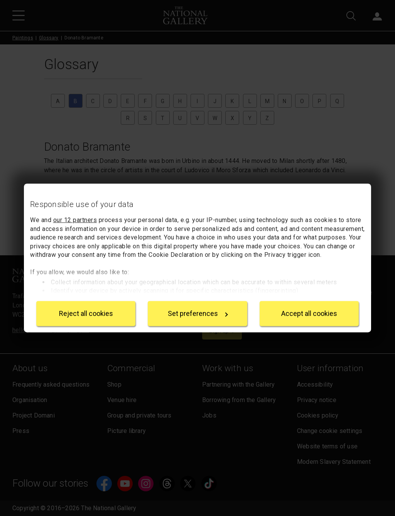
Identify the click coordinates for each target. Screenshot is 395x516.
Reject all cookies (86, 313)
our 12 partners (75, 220)
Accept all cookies (309, 313)
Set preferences (198, 313)
